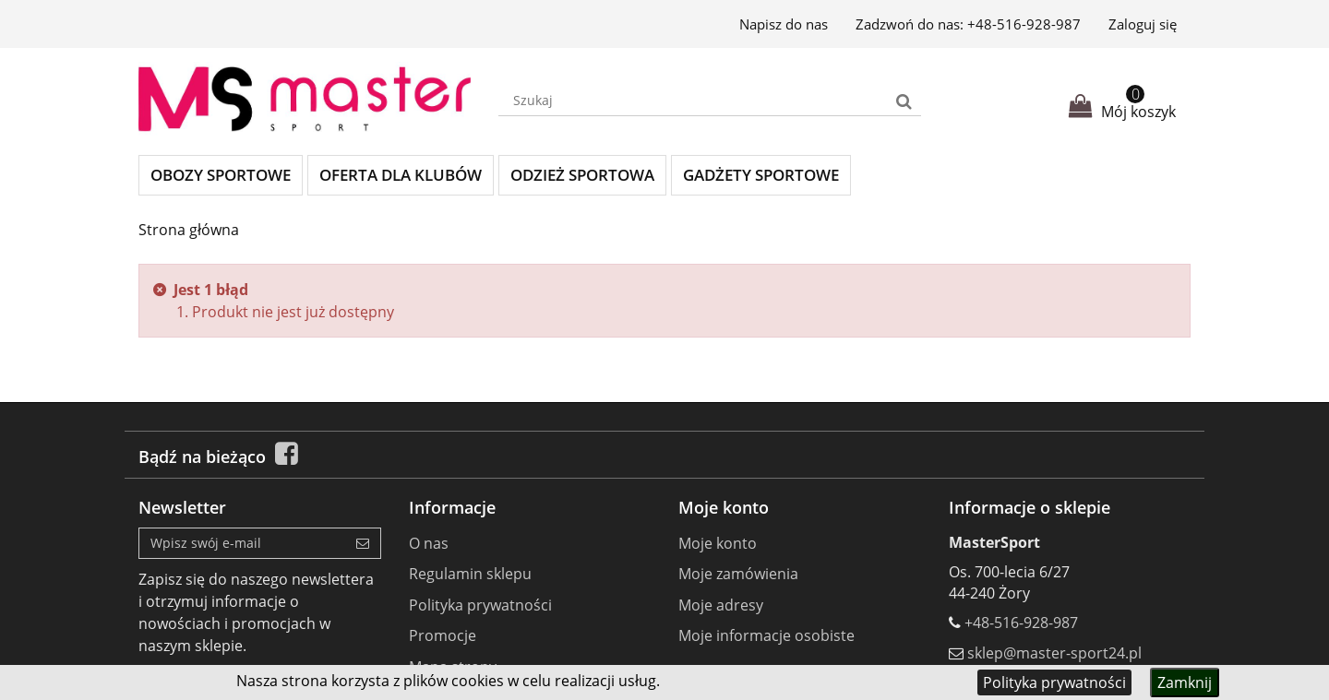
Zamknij (1184, 682)
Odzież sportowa (582, 174)
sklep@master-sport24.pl (1054, 653)
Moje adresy (720, 605)
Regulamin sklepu (470, 574)
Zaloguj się (1142, 24)
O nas (429, 543)
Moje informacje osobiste (766, 635)
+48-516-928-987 (1024, 24)
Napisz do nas (783, 24)
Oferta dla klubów (400, 174)
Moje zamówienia (738, 574)
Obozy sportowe (220, 174)
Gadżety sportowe (761, 174)
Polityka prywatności (1054, 682)
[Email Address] (242, 543)
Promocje (442, 635)
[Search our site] (693, 100)
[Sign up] (363, 543)
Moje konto (717, 543)
